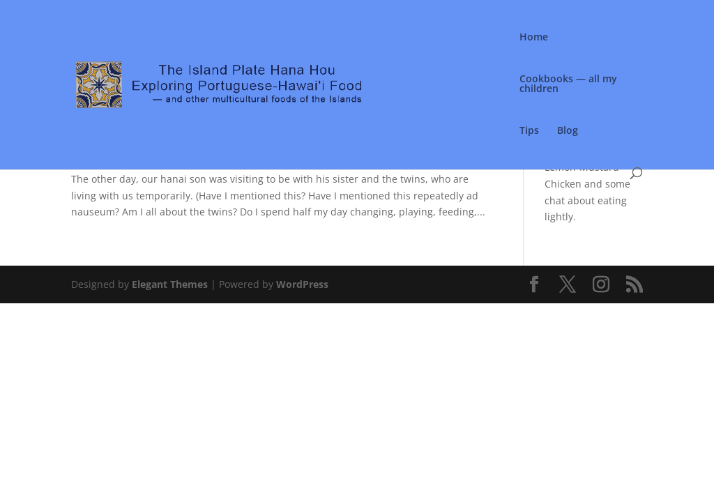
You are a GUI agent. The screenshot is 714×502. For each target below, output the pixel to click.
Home (533, 37)
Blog (567, 131)
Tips (529, 131)
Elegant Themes (170, 284)
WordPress (302, 284)
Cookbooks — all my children (568, 84)
